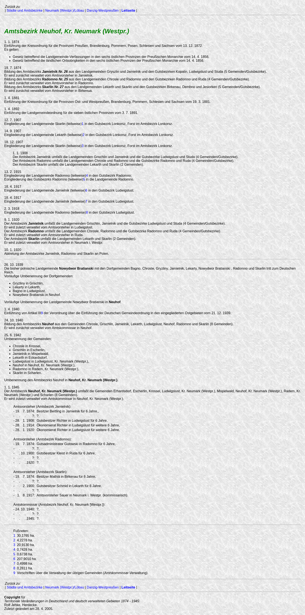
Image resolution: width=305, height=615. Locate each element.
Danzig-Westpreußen (103, 10)
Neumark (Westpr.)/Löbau (64, 10)
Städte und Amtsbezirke (25, 10)
